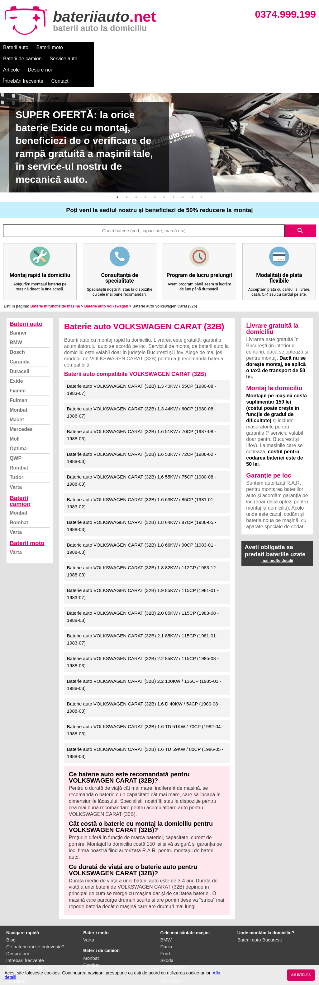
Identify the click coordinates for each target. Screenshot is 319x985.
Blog (11, 906)
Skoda (167, 926)
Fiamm (18, 357)
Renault (168, 940)
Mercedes (21, 395)
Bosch (17, 318)
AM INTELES (301, 975)
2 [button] (127, 163)
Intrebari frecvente (25, 926)
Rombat (19, 434)
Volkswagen (172, 933)
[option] (159, 109)
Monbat (18, 376)
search (300, 197)
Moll (15, 405)
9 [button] (192, 163)
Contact (264, 47)
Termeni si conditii (24, 933)
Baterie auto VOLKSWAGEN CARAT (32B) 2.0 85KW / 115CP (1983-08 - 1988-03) (143, 583)
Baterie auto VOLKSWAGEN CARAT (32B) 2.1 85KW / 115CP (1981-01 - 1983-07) (143, 605)
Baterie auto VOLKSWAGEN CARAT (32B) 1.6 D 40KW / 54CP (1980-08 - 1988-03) (144, 674)
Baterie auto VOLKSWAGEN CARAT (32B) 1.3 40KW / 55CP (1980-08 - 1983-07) (141, 356)
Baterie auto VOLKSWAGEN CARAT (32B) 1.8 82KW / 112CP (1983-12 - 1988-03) (143, 537)
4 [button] (145, 163)
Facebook (16, 940)
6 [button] (164, 163)
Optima (18, 415)
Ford (165, 920)
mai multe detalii (277, 527)
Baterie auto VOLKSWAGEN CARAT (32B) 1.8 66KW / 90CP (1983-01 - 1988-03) (141, 515)
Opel (165, 954)
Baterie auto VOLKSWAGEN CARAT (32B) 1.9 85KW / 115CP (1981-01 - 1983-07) (143, 560)
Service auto (131, 47)
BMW (16, 309)
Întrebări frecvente (228, 47)
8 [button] (183, 163)
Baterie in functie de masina (55, 273)
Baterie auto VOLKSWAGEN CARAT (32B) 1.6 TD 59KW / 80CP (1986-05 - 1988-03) (145, 719)
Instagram (16, 947)
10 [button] (201, 163)
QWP (15, 424)
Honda (167, 961)
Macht (17, 386)
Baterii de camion (90, 47)
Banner (18, 299)
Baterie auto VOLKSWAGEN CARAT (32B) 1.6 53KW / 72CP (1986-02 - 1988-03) (141, 424)
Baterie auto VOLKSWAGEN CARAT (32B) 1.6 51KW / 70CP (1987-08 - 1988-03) (141, 401)
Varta (16, 453)
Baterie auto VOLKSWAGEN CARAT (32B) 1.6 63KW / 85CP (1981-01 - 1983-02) (141, 469)
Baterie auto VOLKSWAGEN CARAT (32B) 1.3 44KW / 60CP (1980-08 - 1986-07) (141, 378)
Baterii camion (20, 467)
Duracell (19, 337)
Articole (161, 47)
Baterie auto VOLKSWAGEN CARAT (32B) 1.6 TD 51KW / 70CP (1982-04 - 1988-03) (145, 696)
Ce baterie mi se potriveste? (35, 913)
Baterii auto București (259, 906)
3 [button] (136, 163)
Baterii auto (15, 47)
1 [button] (117, 163)
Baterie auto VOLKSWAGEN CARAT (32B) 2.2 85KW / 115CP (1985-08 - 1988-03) (143, 628)
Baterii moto (49, 47)
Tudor (16, 443)
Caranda (20, 328)
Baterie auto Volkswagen (106, 273)
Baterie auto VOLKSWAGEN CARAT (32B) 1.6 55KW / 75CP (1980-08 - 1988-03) (141, 447)
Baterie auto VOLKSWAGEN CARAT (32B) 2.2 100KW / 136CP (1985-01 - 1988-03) (144, 651)
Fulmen (18, 366)
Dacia (166, 913)
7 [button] (173, 163)
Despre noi (190, 47)
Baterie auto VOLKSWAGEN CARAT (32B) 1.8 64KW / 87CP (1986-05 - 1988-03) (141, 492)
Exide (16, 347)
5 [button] (155, 163)
